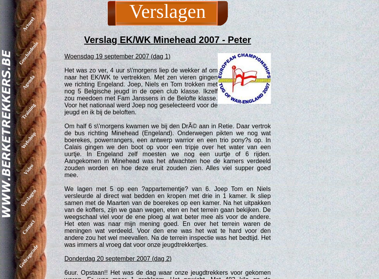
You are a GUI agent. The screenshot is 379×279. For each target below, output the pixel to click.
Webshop (28, 140)
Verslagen (28, 198)
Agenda (28, 82)
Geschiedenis (29, 53)
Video (28, 169)
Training (28, 111)
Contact (28, 227)
